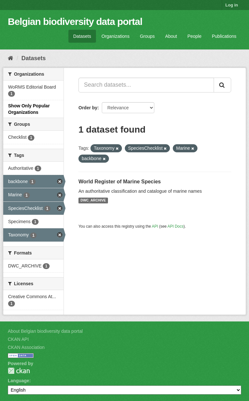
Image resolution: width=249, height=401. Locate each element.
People (194, 36)
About (171, 36)
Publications (224, 36)
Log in (231, 5)
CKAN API (18, 339)
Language (18, 380)
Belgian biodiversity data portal (75, 21)
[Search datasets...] (146, 85)
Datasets (82, 36)
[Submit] (222, 85)
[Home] (10, 58)
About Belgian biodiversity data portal (45, 331)
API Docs (176, 226)
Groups (147, 36)
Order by (87, 107)
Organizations (115, 36)
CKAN (19, 370)
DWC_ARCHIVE (93, 200)
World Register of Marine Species (119, 181)
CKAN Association (26, 347)
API (155, 226)
